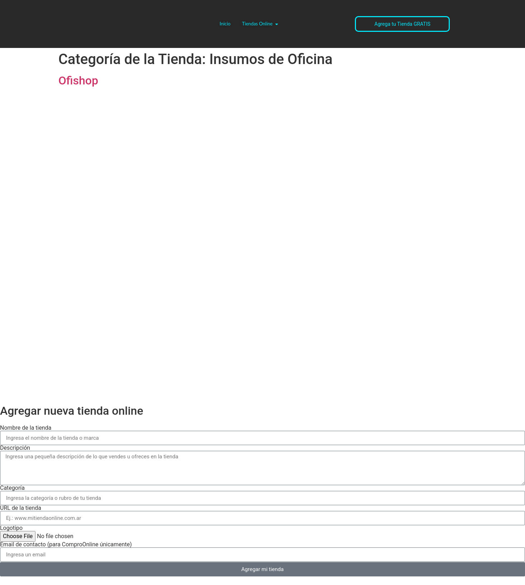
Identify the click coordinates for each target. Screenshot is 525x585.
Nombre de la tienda (26, 428)
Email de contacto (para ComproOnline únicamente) (66, 544)
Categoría (12, 488)
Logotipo (11, 528)
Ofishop (78, 80)
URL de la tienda (20, 508)
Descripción (15, 448)
